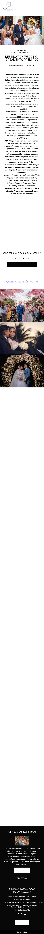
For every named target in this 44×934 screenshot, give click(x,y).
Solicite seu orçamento (22, 713)
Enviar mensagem (23, 910)
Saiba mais (22, 881)
